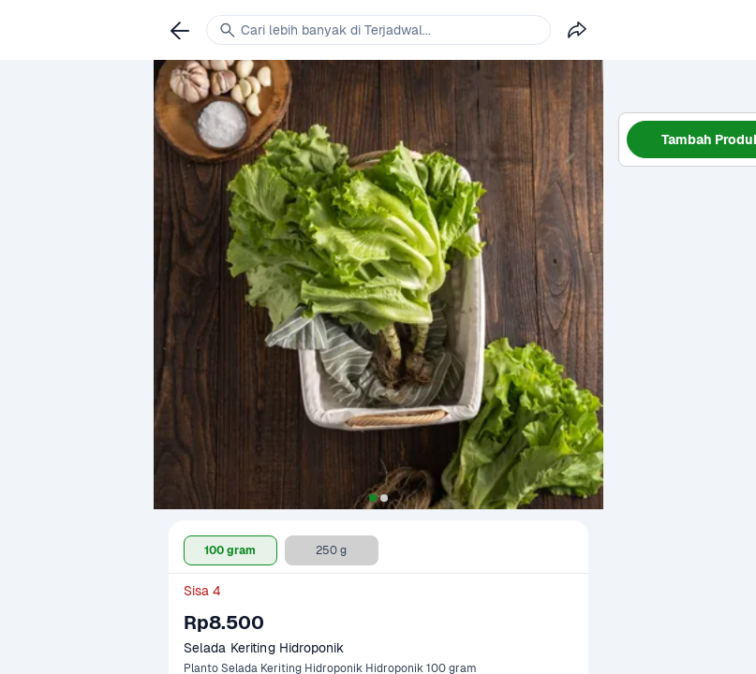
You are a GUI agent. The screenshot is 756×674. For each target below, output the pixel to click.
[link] (180, 30)
